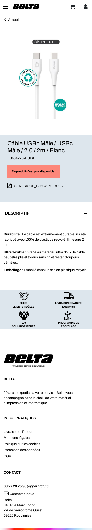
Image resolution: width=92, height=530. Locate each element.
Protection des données (22, 450)
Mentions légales (17, 438)
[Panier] (72, 6)
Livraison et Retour (18, 432)
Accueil (11, 20)
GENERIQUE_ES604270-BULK (38, 186)
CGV (7, 456)
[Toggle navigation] (5, 7)
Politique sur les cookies (22, 444)
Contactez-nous (19, 494)
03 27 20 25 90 (15, 486)
